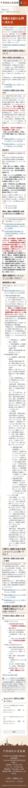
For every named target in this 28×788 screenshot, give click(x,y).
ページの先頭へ (22, 743)
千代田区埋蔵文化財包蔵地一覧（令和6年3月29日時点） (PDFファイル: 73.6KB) (15, 233)
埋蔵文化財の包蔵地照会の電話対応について (14, 46)
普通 (19, 710)
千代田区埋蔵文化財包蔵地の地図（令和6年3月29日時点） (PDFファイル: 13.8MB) (15, 226)
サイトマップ (10, 781)
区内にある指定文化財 (10, 675)
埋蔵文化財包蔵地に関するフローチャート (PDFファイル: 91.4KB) (14, 292)
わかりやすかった (9, 710)
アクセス (20, 781)
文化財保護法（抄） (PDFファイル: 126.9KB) (14, 85)
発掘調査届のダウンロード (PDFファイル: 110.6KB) (15, 601)
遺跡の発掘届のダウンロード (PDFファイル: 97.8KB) (15, 596)
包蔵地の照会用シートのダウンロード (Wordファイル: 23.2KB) (14, 145)
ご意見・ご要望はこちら (14, 778)
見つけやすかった (9, 721)
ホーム (2, 11)
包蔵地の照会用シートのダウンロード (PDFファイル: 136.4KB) (14, 140)
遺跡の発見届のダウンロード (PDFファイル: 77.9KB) (15, 591)
